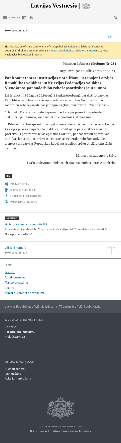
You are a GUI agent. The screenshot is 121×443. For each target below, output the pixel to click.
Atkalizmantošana (18, 378)
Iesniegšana (13, 374)
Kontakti (11, 327)
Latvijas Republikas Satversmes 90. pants (61, 426)
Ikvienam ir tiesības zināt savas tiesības (60, 431)
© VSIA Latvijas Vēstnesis (24, 320)
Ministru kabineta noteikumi (24, 293)
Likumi (9, 288)
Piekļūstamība (15, 336)
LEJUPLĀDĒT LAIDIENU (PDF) (25, 195)
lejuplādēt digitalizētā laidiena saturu (73, 50)
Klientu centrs (14, 369)
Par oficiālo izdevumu (20, 332)
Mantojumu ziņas (16, 282)
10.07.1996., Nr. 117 (16, 30)
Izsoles (10, 272)
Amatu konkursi (15, 277)
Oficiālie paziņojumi (20, 361)
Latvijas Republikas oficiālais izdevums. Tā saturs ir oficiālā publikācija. (53, 306)
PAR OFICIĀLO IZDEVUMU (23, 201)
